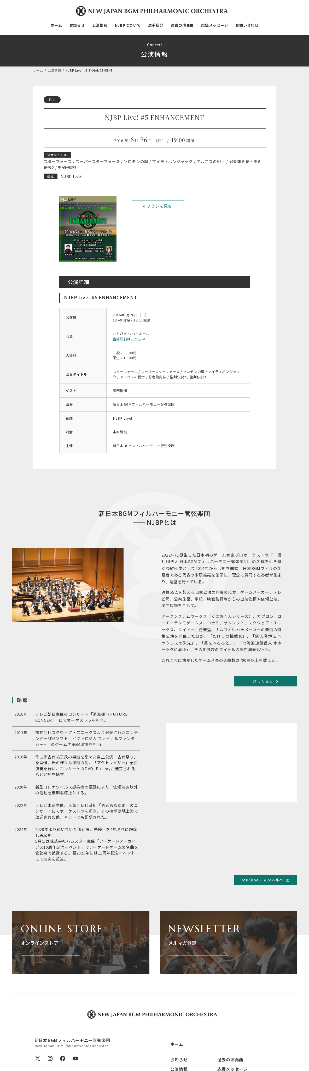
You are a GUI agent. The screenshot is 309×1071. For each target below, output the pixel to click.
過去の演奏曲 (230, 1059)
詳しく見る (263, 681)
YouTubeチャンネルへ (262, 880)
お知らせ (179, 1059)
